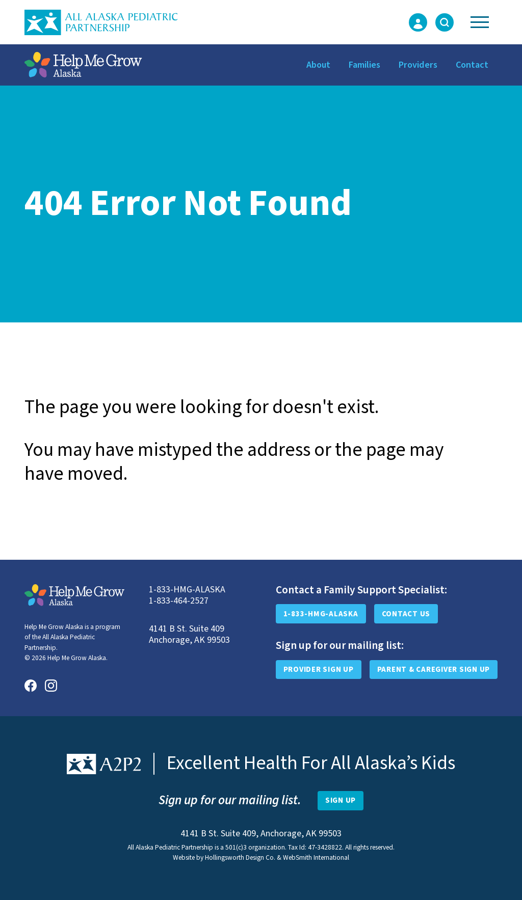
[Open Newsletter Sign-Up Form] (340, 800)
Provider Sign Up (318, 669)
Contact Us (406, 614)
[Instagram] (51, 685)
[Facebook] (30, 685)
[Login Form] (418, 22)
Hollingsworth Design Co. (240, 857)
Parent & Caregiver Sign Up (433, 669)
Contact (472, 65)
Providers (418, 65)
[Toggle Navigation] (480, 22)
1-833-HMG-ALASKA (320, 614)
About (318, 65)
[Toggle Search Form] (444, 22)
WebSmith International (316, 857)
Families (364, 65)
